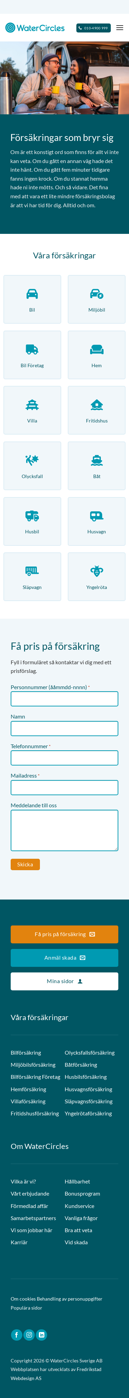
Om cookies (23, 1299)
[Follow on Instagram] (29, 1335)
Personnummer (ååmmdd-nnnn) (50, 687)
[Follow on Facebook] (16, 1335)
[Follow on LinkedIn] (41, 1335)
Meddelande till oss (34, 805)
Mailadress (25, 776)
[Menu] (120, 27)
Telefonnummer (31, 746)
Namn (18, 716)
